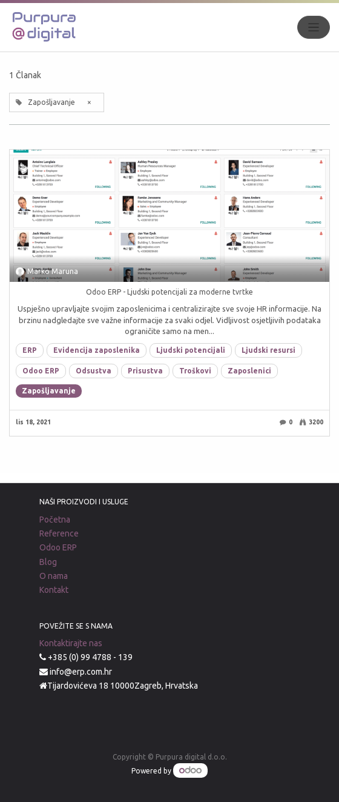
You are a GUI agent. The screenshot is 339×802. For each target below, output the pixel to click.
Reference (59, 533)
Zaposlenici (249, 371)
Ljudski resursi (268, 350)
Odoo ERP (40, 371)
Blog (48, 562)
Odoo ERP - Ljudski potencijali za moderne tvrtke (169, 292)
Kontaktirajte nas (70, 643)
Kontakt (53, 590)
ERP (29, 350)
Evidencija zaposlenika (96, 350)
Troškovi (195, 371)
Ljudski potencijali (190, 350)
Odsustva (93, 371)
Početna (54, 519)
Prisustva (145, 371)
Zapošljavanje (49, 391)
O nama (53, 576)
